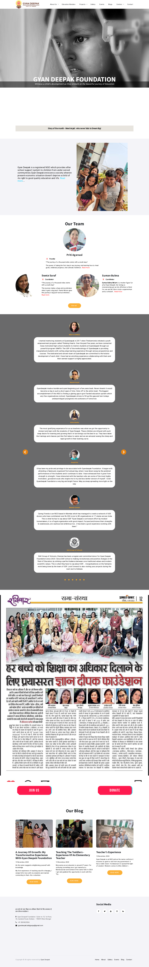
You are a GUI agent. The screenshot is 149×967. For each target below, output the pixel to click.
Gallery (93, 4)
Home (97, 960)
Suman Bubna (110, 275)
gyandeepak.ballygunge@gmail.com (30, 925)
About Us (53, 4)
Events (101, 4)
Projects (82, 4)
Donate (115, 790)
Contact (130, 4)
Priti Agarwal (74, 255)
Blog (122, 960)
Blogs (110, 4)
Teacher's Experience (108, 852)
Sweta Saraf (49, 275)
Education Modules (68, 4)
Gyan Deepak (45, 960)
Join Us (34, 790)
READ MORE (34, 882)
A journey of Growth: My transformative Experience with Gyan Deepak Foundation (34, 855)
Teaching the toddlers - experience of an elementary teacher (73, 855)
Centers (119, 4)
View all (74, 306)
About (103, 960)
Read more (86, 268)
